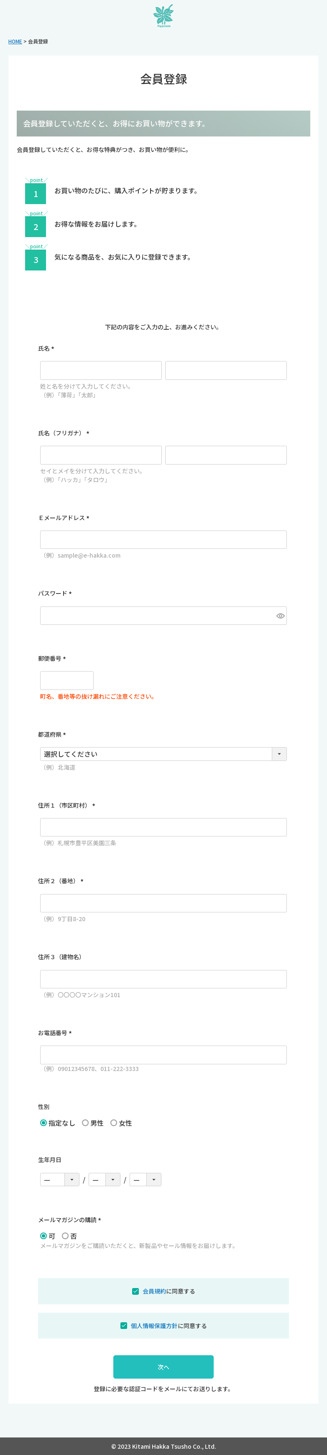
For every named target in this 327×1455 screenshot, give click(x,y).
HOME (15, 41)
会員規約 (154, 1291)
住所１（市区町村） (68, 805)
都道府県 (53, 734)
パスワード (56, 593)
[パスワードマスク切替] (280, 615)
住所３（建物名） (61, 956)
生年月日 (49, 1159)
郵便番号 (53, 658)
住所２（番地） (62, 881)
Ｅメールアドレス (65, 517)
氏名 (47, 348)
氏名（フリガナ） (65, 433)
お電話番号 (56, 1032)
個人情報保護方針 (154, 1325)
